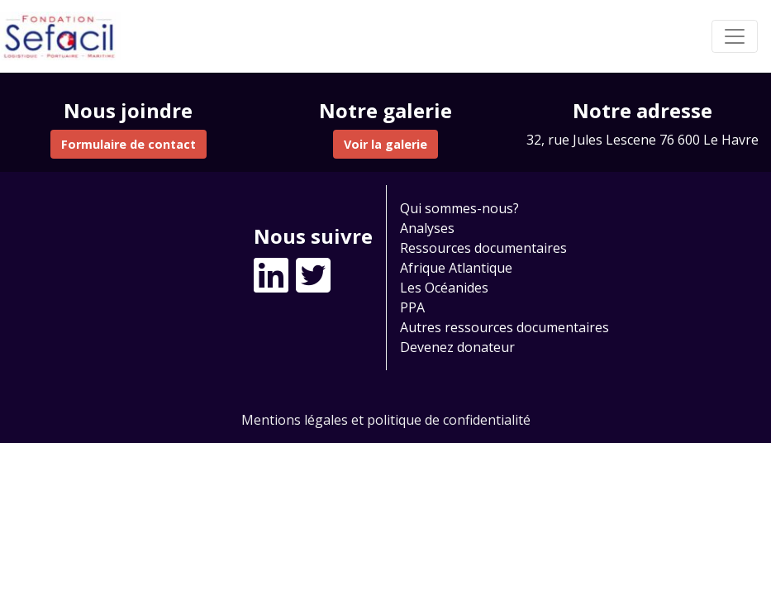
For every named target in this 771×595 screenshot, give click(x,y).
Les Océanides (444, 287)
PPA (412, 307)
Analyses (427, 228)
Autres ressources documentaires (504, 327)
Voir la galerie (385, 144)
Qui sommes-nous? (459, 208)
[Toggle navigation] (735, 36)
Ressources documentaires (483, 248)
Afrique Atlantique (456, 268)
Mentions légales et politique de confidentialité (386, 420)
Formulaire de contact (128, 144)
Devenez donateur (457, 347)
